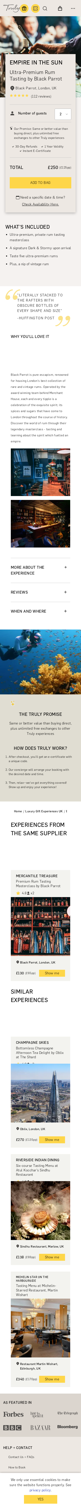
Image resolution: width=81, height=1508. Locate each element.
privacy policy (40, 1490)
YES (40, 1499)
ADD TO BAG (40, 183)
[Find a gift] (24, 8)
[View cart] (60, 8)
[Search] (46, 8)
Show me (52, 973)
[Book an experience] (35, 8)
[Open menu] (73, 8)
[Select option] (63, 114)
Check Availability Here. (40, 204)
